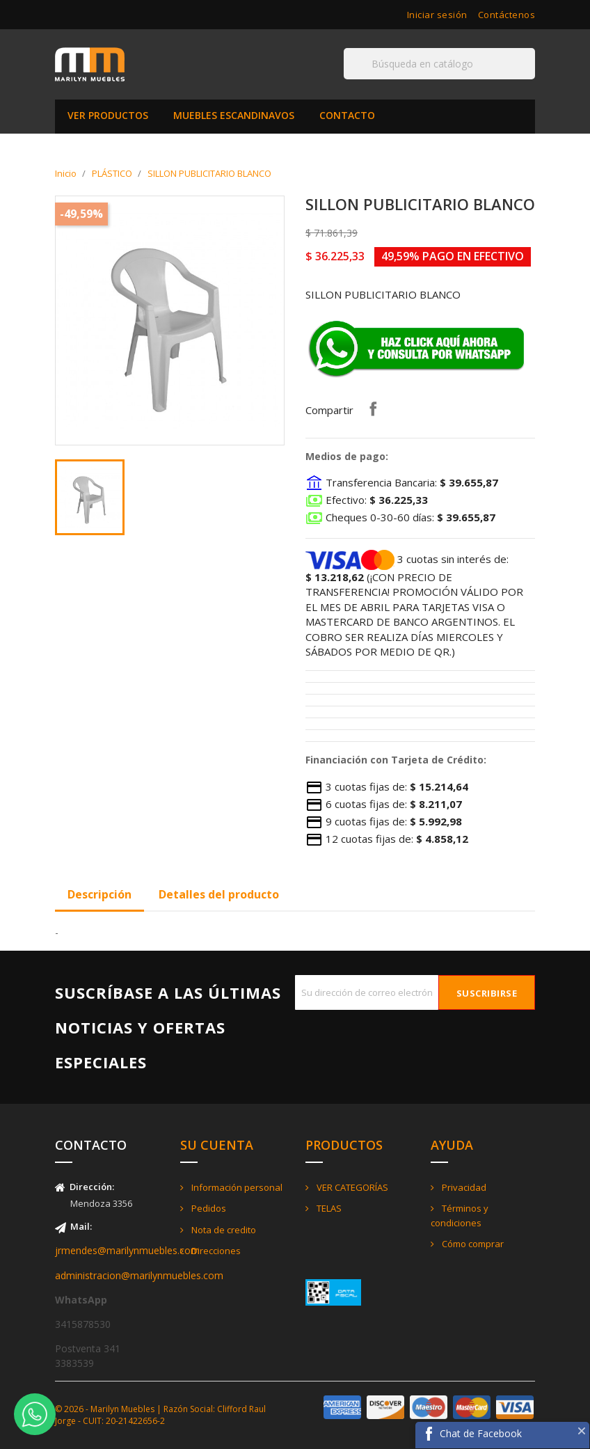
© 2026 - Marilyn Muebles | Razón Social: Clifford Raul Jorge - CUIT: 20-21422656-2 (160, 1415)
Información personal (235, 1187)
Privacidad (463, 1187)
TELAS (328, 1208)
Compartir (373, 408)
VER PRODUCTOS (107, 115)
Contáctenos (507, 14)
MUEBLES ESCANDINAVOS (233, 115)
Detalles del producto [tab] (219, 894)
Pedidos (207, 1208)
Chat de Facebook (481, 1433)
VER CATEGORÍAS (351, 1187)
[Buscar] (439, 63)
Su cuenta (216, 1145)
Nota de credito (222, 1230)
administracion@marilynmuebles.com (139, 1275)
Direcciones (215, 1250)
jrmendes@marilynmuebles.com (127, 1250)
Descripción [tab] (99, 894)
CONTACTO (347, 115)
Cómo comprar (472, 1243)
